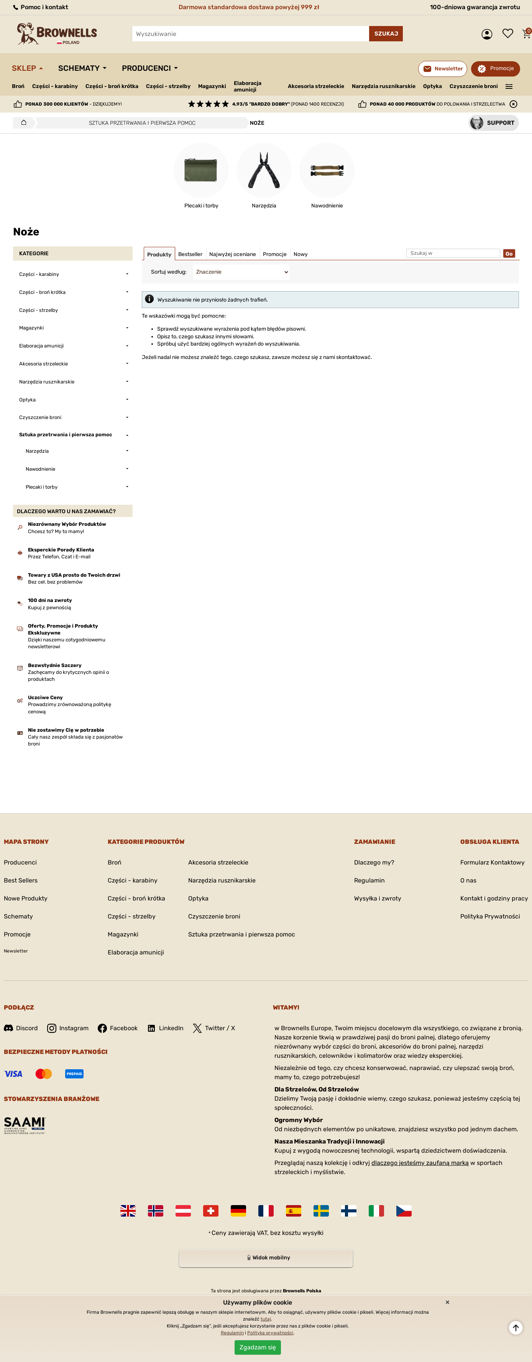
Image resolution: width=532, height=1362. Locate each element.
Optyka (432, 86)
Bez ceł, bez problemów (55, 582)
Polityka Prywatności (490, 916)
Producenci (146, 68)
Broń (18, 86)
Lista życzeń (510, 34)
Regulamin (369, 880)
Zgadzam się (258, 1347)
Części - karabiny (55, 86)
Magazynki (212, 86)
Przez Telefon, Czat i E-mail (59, 556)
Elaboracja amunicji (247, 86)
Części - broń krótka (111, 86)
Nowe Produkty (26, 898)
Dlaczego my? (374, 862)
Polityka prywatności (270, 1333)
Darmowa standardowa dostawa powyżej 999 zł (249, 7)
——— (509, 85)
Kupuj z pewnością (49, 607)
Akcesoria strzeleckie (316, 86)
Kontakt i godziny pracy (494, 898)
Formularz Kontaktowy (492, 862)
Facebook (118, 1028)
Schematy (79, 68)
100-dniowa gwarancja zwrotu (475, 7)
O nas (468, 880)
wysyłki (312, 1232)
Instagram (68, 1028)
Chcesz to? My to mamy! (56, 531)
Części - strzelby (168, 86)
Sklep (24, 68)
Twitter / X (214, 1028)
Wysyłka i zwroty (377, 898)
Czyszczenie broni (474, 86)
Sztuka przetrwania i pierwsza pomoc (241, 934)
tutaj (266, 1319)
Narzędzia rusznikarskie (383, 86)
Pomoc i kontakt (40, 7)
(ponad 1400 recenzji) (288, 104)
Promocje (502, 68)
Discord (21, 1028)
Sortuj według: (169, 272)
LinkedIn (165, 1028)
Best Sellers (21, 880)
